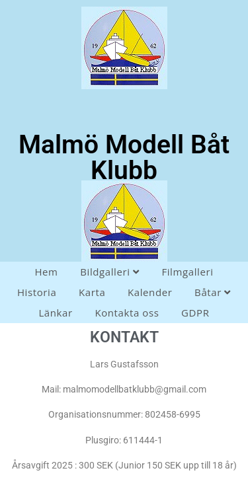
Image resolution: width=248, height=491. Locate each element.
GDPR (195, 312)
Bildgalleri (110, 271)
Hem (46, 271)
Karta (92, 292)
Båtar (212, 292)
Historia (36, 292)
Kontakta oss (127, 312)
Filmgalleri (187, 271)
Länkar (55, 312)
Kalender (150, 292)
